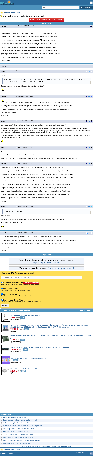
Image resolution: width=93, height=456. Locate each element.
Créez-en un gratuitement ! (61, 268)
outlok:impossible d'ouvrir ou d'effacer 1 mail (18, 429)
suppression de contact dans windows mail (18, 437)
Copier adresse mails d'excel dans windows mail (20, 420)
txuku (2, 147)
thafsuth (3, 26)
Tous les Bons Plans (84, 310)
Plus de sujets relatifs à (46, 446)
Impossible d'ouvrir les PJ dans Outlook (16, 443)
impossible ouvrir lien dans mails (14, 417)
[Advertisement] (46, 396)
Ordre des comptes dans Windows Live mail (18, 423)
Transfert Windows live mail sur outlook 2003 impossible (22, 426)
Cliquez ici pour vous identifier (46, 262)
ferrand (3, 71)
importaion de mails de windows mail (16, 431)
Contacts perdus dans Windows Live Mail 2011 (19, 434)
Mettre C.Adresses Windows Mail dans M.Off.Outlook (21, 440)
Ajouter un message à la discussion (46, 20)
